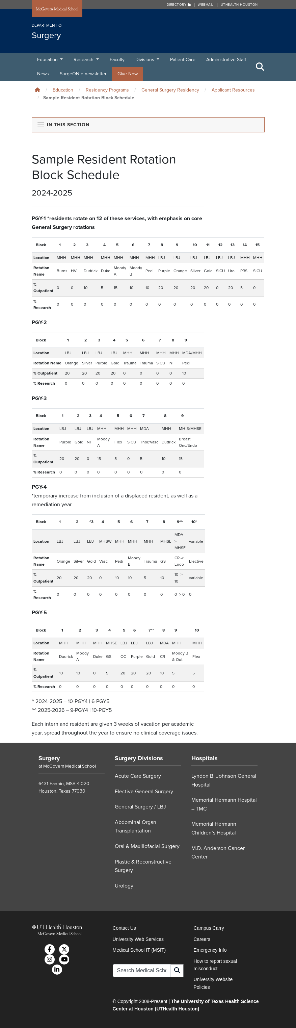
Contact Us (124, 928)
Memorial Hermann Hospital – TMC (224, 804)
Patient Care (182, 59)
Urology (124, 885)
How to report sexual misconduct (215, 964)
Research (84, 59)
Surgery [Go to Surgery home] (49, 758)
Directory (179, 5)
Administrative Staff (226, 59)
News (43, 74)
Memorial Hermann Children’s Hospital (213, 828)
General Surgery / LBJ (140, 806)
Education (48, 59)
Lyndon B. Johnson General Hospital (223, 780)
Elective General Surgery (144, 791)
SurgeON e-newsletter (83, 74)
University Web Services (138, 939)
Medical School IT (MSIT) (139, 950)
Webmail (206, 5)
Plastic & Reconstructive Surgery (143, 866)
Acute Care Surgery (138, 776)
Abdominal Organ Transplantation (135, 826)
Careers (202, 939)
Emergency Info (210, 950)
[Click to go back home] (37, 90)
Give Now (127, 74)
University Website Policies (213, 983)
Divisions (145, 59)
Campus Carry (209, 928)
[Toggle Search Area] (260, 67)
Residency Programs (107, 90)
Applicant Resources (233, 90)
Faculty (117, 59)
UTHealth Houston (239, 5)
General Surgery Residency (170, 90)
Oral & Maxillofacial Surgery (147, 846)
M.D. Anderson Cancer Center (218, 852)
